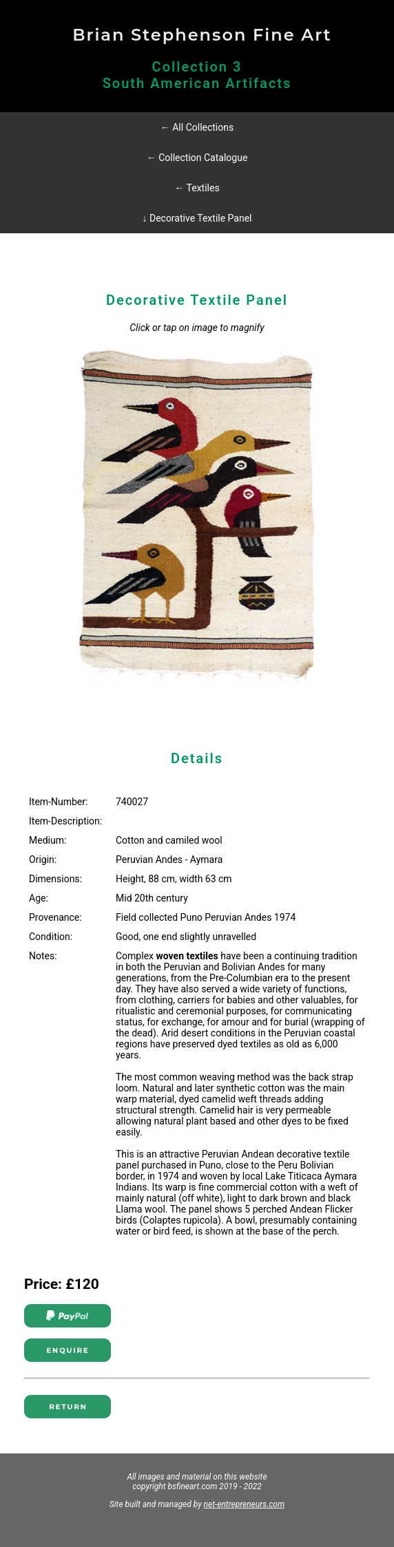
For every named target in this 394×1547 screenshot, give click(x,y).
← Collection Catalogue (197, 157)
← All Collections (197, 127)
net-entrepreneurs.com (244, 1504)
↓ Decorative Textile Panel (196, 218)
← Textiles (196, 187)
